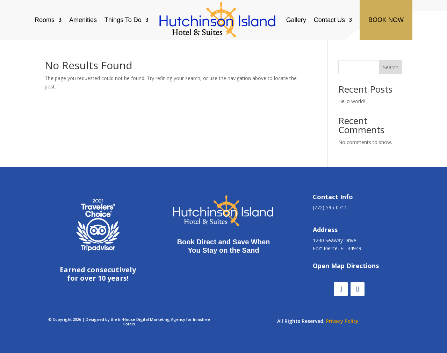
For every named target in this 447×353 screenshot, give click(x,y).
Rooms (45, 19)
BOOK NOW (386, 19)
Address (325, 229)
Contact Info (333, 197)
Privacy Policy (342, 321)
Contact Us (329, 19)
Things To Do (123, 19)
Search (390, 67)
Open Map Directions (346, 265)
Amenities (83, 19)
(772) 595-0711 (330, 207)
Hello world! (351, 101)
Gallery (296, 19)
